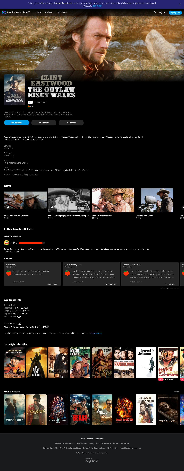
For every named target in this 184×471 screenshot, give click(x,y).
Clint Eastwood (10, 148)
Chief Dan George (36, 170)
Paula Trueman (72, 170)
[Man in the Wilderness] (102, 362)
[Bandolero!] (124, 362)
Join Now (97, 5)
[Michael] (36, 409)
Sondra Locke (22, 170)
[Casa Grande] (146, 409)
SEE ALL (177, 392)
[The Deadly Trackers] (58, 362)
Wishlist (71, 122)
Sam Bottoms (84, 170)
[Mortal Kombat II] (58, 409)
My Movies (62, 12)
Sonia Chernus (22, 163)
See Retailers (16, 122)
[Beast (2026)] (80, 409)
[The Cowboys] (168, 364)
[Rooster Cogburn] (80, 362)
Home (38, 12)
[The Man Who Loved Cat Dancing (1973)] (36, 362)
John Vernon (49, 170)
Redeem (49, 12)
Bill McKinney (60, 170)
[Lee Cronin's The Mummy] (168, 409)
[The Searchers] (14, 362)
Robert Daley (9, 155)
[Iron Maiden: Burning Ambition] (124, 409)
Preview (44, 122)
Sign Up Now (175, 13)
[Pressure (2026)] (14, 409)
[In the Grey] (102, 409)
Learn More (97, 333)
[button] (25, 200)
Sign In (162, 12)
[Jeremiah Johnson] (146, 362)
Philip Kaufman (10, 163)
